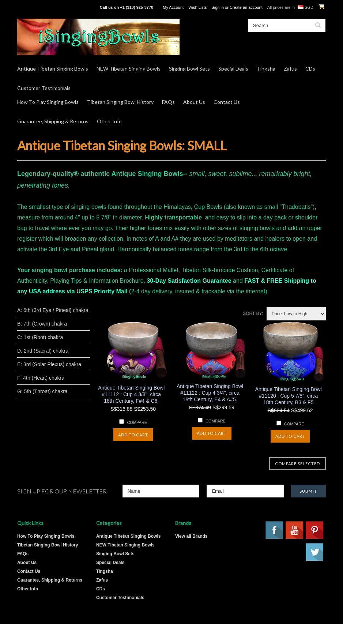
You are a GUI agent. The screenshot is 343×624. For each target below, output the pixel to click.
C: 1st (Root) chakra (40, 337)
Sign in (217, 7)
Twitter (315, 552)
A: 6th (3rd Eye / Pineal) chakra (52, 310)
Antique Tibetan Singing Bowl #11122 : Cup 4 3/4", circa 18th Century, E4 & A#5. (210, 392)
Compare (137, 422)
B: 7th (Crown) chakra (42, 324)
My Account (173, 7)
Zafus (290, 68)
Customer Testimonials (44, 88)
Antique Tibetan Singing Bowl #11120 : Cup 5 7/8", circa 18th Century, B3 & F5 (288, 395)
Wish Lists (197, 7)
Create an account (246, 7)
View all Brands (191, 536)
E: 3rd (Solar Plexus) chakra (49, 364)
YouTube (295, 530)
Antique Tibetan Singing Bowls (52, 68)
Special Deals (233, 68)
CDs (310, 68)
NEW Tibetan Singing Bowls (129, 68)
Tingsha (266, 68)
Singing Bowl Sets (189, 68)
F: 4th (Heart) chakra (40, 378)
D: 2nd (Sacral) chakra (42, 351)
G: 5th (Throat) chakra (42, 391)
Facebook (274, 530)
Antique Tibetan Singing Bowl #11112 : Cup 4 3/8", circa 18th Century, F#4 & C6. (131, 394)
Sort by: (253, 313)
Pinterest (315, 530)
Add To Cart (133, 434)
